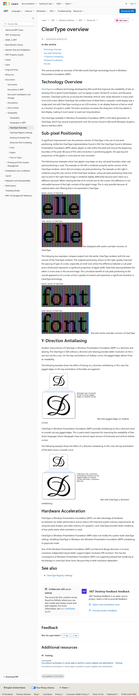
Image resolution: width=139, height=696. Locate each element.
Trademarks (111, 694)
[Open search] (126, 3)
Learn (44, 20)
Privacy (58, 694)
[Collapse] (33, 18)
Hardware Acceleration (53, 60)
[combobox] (18, 24)
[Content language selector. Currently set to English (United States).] (14, 688)
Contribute (47, 694)
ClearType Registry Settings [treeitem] (21, 132)
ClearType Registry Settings (59, 575)
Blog (36, 694)
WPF (80, 20)
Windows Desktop (66, 20)
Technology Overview (52, 49)
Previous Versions (23, 694)
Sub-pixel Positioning (52, 53)
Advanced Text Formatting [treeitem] (21, 142)
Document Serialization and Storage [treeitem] (19, 96)
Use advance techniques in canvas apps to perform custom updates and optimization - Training (82, 663)
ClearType (46, 89)
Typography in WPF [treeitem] (18, 122)
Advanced (91, 20)
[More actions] (132, 20)
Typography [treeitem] (15, 117)
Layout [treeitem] (8, 175)
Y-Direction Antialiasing (53, 56)
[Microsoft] (5, 3)
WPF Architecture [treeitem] (12, 34)
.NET (53, 20)
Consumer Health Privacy (76, 694)
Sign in (133, 3)
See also (47, 63)
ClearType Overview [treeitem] (18, 127)
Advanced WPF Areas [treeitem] (14, 30)
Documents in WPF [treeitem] (16, 89)
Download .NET (127, 11)
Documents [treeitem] (12, 84)
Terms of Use (98, 694)
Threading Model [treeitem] (12, 190)
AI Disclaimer (7, 694)
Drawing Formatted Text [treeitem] (20, 137)
